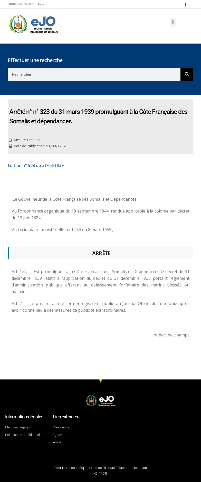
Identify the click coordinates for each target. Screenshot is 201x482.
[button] (172, 22)
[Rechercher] (186, 74)
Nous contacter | (22, 4)
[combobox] (94, 74)
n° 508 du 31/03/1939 (36, 165)
